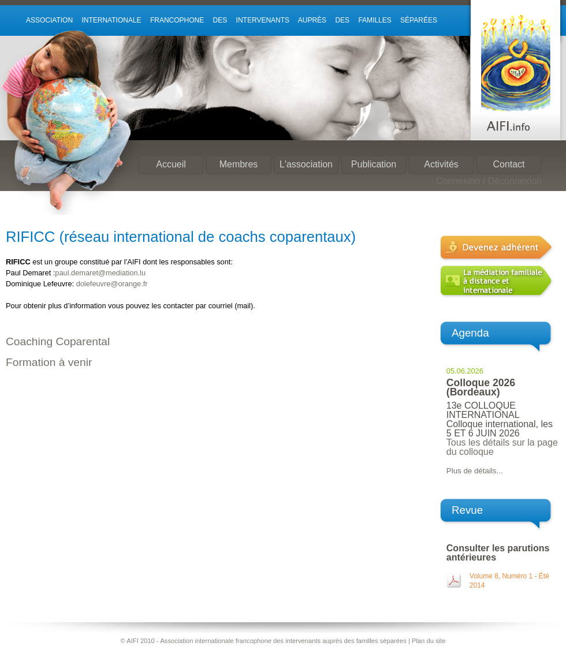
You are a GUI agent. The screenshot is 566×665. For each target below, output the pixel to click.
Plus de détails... (474, 470)
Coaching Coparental (58, 341)
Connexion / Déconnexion (489, 181)
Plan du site (428, 640)
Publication (373, 164)
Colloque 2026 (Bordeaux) (480, 387)
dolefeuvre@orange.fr (112, 283)
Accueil (171, 164)
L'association (306, 164)
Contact (508, 164)
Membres (238, 164)
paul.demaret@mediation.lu (100, 272)
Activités (441, 164)
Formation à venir (49, 362)
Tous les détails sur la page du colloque (502, 447)
